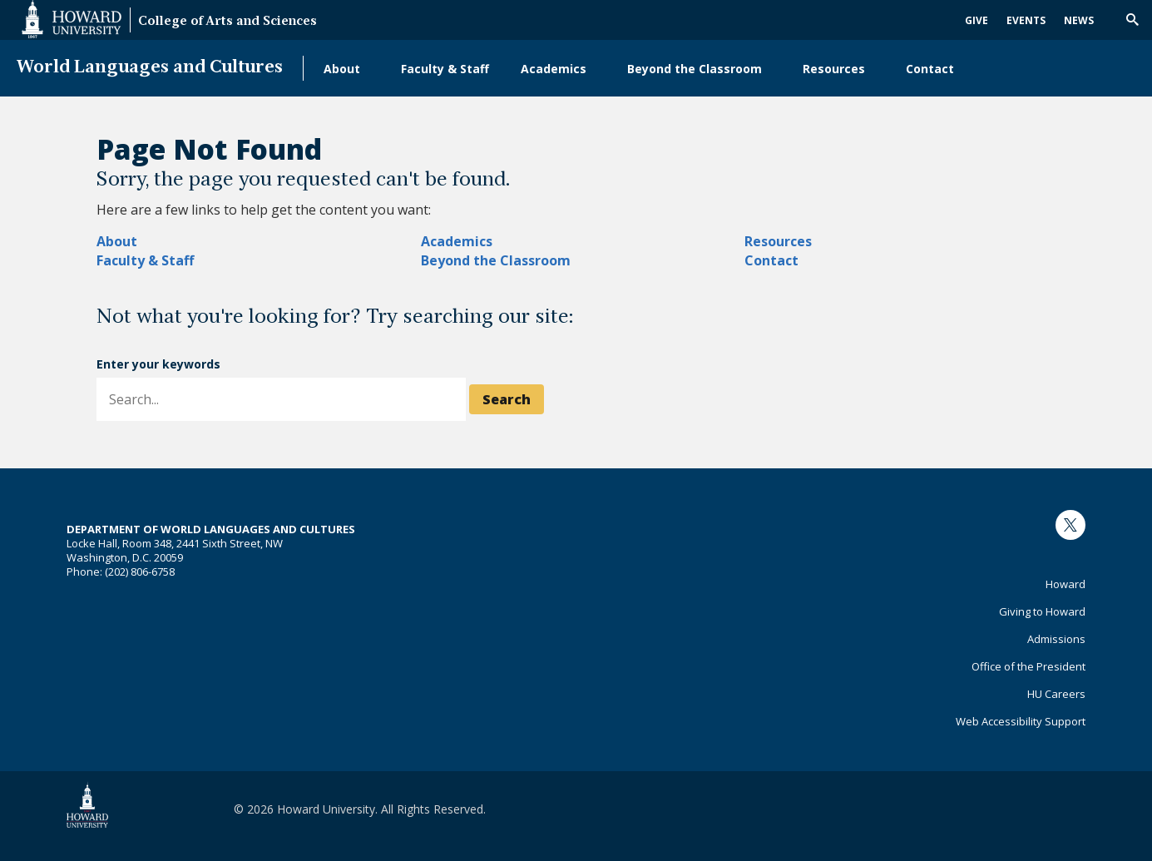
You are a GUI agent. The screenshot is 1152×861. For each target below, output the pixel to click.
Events (1026, 20)
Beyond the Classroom (694, 69)
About (342, 69)
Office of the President (1028, 666)
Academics (553, 69)
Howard (1065, 583)
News (1079, 20)
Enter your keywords (158, 364)
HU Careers (1056, 693)
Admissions (1056, 638)
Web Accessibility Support (1020, 721)
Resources (834, 69)
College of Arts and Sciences (227, 22)
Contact (930, 69)
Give (976, 20)
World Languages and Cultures (150, 68)
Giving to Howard (1042, 611)
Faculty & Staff (445, 69)
